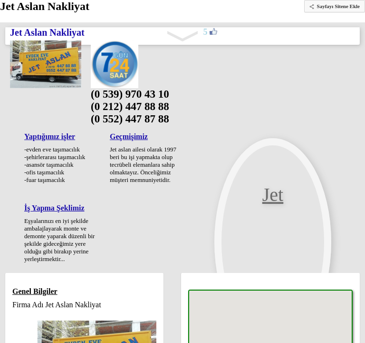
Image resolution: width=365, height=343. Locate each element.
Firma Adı (27, 305)
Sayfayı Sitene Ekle (338, 6)
